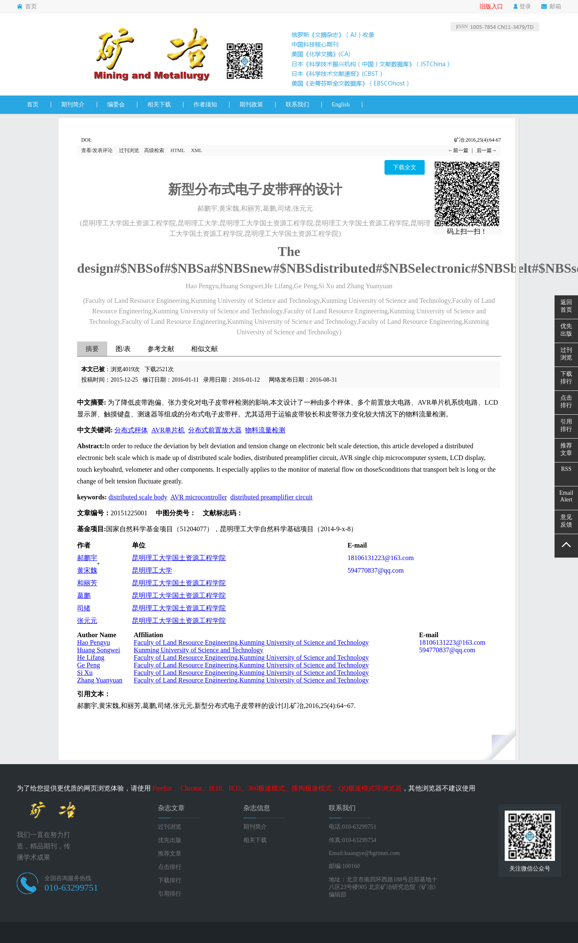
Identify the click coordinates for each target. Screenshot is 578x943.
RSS (566, 469)
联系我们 (297, 104)
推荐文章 (169, 853)
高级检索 (154, 150)
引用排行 (169, 894)
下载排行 (169, 880)
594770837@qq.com (376, 570)
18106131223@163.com (381, 557)
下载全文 (404, 167)
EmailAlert (566, 496)
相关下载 (159, 104)
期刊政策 (251, 104)
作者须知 (205, 104)
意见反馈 (566, 521)
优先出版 (169, 840)
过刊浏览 (129, 150)
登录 (522, 6)
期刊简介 (73, 104)
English (341, 104)
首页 (27, 6)
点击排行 (169, 867)
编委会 (116, 104)
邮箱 (551, 6)
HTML (177, 150)
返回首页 (566, 306)
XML (196, 150)
